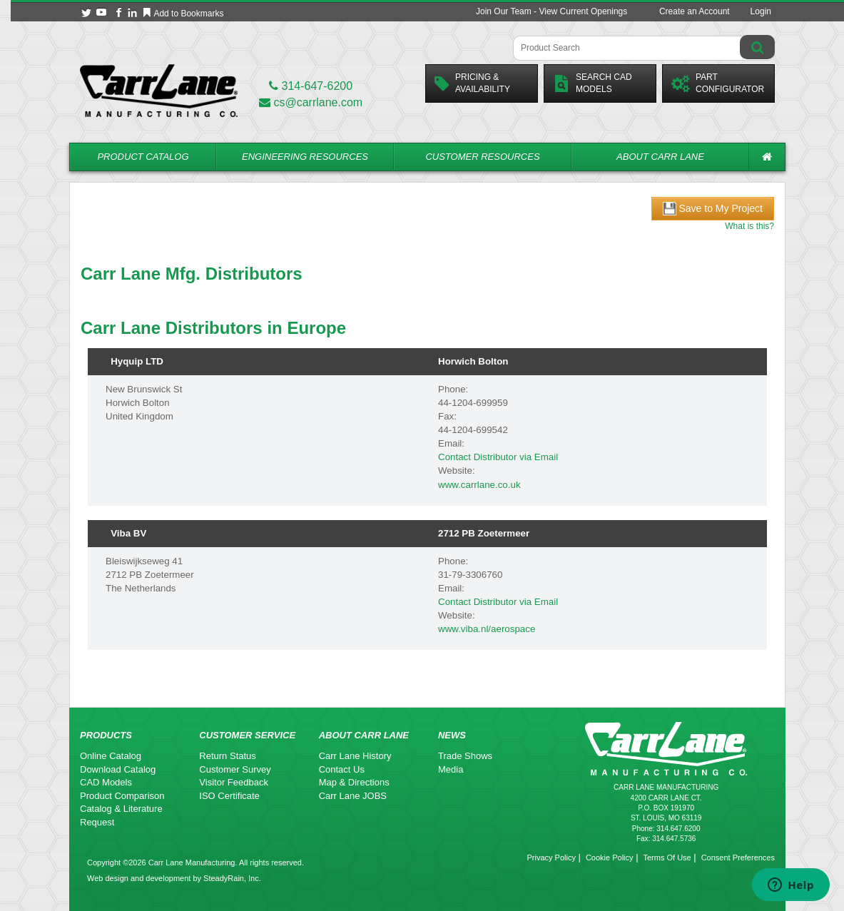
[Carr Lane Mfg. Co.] (159, 90)
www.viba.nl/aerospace (486, 629)
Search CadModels (592, 83)
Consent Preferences (738, 857)
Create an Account (694, 11)
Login (761, 11)
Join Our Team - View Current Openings (551, 11)
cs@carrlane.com (310, 102)
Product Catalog (142, 156)
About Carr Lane (660, 156)
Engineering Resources (305, 156)
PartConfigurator (717, 83)
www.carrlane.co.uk (479, 484)
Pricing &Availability (472, 83)
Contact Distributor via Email (498, 457)
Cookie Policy (610, 857)
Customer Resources (482, 156)
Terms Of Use (667, 857)
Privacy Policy (551, 857)
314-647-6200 (310, 86)
